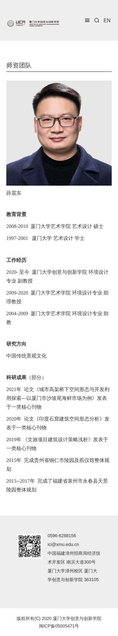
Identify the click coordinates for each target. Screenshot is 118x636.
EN (107, 20)
